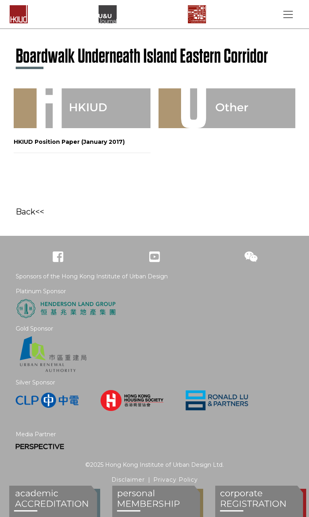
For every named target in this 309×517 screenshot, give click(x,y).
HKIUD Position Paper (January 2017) (69, 141)
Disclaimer (128, 479)
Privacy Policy (175, 479)
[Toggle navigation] (288, 14)
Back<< (30, 212)
